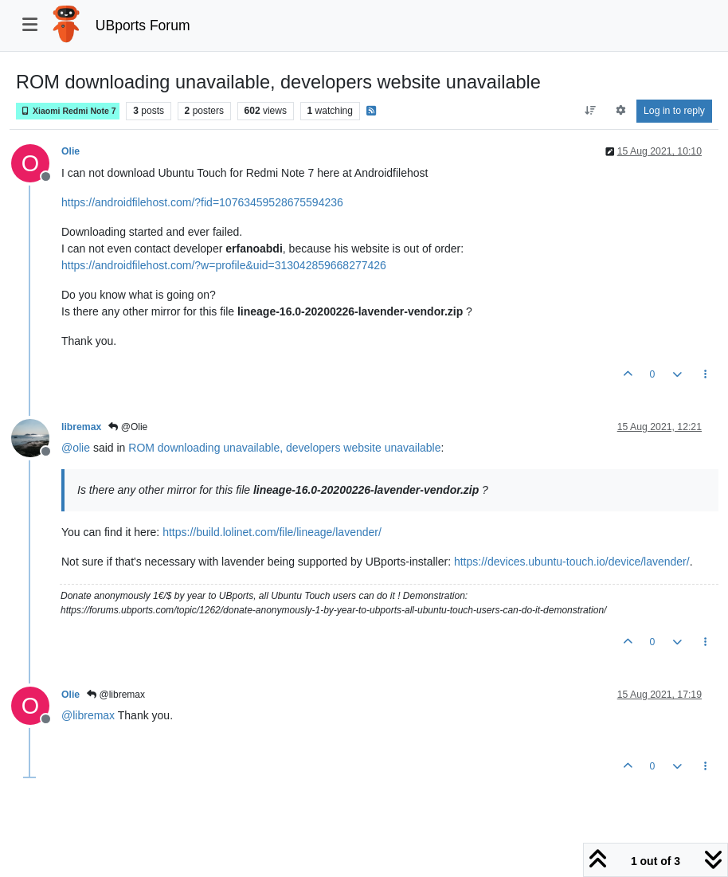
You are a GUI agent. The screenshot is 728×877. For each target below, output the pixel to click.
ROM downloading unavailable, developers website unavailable (284, 447)
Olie (70, 151)
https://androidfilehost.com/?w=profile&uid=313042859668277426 (223, 265)
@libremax (116, 694)
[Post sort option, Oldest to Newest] (590, 111)
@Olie (127, 427)
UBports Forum (143, 25)
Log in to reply (674, 110)
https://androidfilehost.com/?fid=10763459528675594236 (202, 202)
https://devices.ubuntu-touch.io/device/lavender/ (572, 561)
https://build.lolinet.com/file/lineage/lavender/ (272, 532)
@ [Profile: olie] (75, 447)
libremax (81, 427)
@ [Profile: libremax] (88, 715)
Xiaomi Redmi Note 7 (67, 111)
